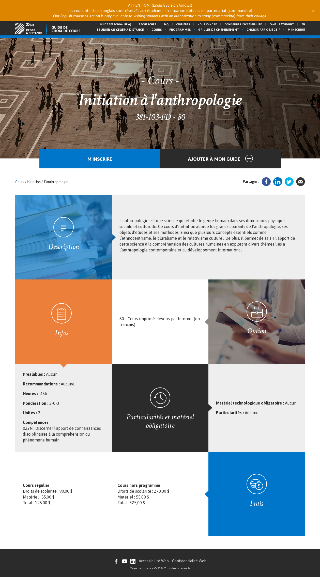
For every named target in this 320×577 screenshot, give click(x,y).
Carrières (183, 24)
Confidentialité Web (189, 561)
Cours (156, 30)
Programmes (180, 30)
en (303, 24)
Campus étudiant (281, 24)
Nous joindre (207, 24)
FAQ (166, 24)
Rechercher (147, 24)
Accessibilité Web (154, 561)
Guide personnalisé (115, 24)
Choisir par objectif (263, 30)
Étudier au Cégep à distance (120, 30)
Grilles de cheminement (218, 30)
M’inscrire (296, 30)
